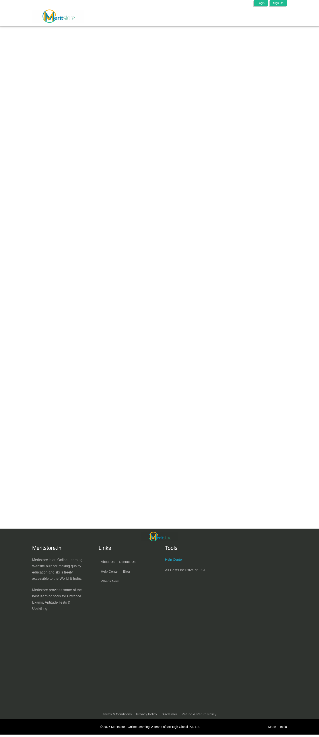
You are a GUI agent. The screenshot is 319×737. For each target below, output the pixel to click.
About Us (108, 563)
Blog (127, 573)
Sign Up (278, 3)
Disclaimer (169, 716)
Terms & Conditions (115, 716)
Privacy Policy (146, 716)
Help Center (110, 573)
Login (260, 3)
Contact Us (128, 563)
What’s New (110, 583)
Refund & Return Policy (200, 716)
